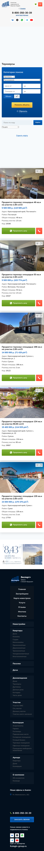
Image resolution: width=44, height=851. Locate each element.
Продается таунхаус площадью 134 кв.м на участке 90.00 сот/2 (22, 422)
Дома (15, 681)
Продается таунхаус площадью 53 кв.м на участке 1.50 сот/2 (21, 275)
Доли (15, 634)
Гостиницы (17, 732)
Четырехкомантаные (21, 654)
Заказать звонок (22, 820)
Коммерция (18, 722)
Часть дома (17, 695)
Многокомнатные (19, 657)
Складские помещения (21, 737)
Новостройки (19, 624)
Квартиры (17, 630)
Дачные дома (18, 690)
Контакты (22, 616)
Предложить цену (18, 231)
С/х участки (17, 709)
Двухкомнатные (19, 648)
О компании (18, 775)
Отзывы (22, 607)
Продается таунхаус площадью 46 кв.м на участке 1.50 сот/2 (21, 203)
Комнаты (16, 637)
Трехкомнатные (19, 651)
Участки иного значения (22, 714)
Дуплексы (17, 687)
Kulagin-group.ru (18, 846)
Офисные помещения (21, 746)
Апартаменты (18, 726)
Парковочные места (20, 734)
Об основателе (18, 778)
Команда (16, 781)
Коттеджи (16, 693)
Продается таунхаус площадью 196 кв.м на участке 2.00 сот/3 (22, 348)
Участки (16, 702)
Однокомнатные (19, 645)
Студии (15, 640)
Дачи (15, 670)
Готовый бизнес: (19, 740)
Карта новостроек (22, 598)
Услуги (22, 602)
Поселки (17, 663)
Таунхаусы (17, 684)
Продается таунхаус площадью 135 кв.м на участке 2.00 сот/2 (22, 497)
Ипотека (22, 611)
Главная (22, 589)
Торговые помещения (21, 743)
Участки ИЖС (18, 706)
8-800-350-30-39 (22, 13)
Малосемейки (18, 642)
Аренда (16, 757)
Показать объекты (22, 105)
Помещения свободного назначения (22, 749)
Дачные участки (19, 711)
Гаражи (16, 729)
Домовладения (20, 678)
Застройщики (22, 594)
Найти (37, 122)
